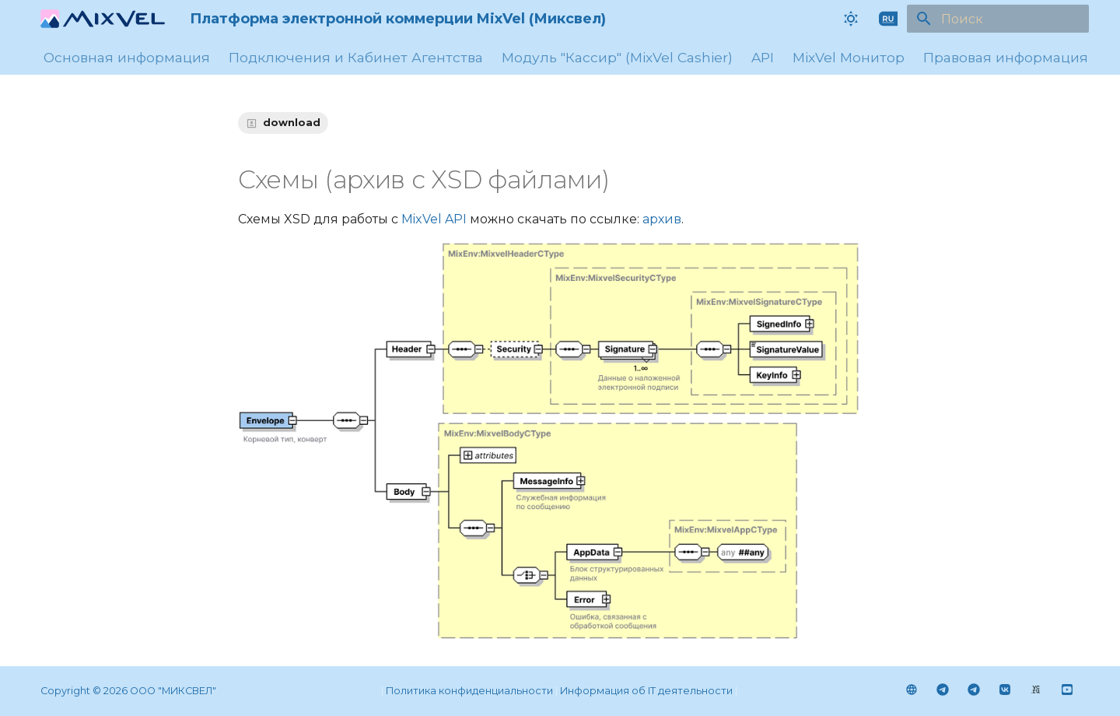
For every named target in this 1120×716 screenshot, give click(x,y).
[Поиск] (998, 19)
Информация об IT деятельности (646, 691)
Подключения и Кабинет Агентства (356, 57)
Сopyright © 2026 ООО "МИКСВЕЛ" (128, 691)
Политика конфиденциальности (469, 691)
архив (661, 219)
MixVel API (434, 219)
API (762, 57)
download (291, 122)
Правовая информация (1005, 57)
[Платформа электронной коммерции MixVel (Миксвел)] (102, 18)
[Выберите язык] (888, 18)
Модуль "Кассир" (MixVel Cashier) (617, 57)
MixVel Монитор (849, 57)
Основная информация (127, 57)
